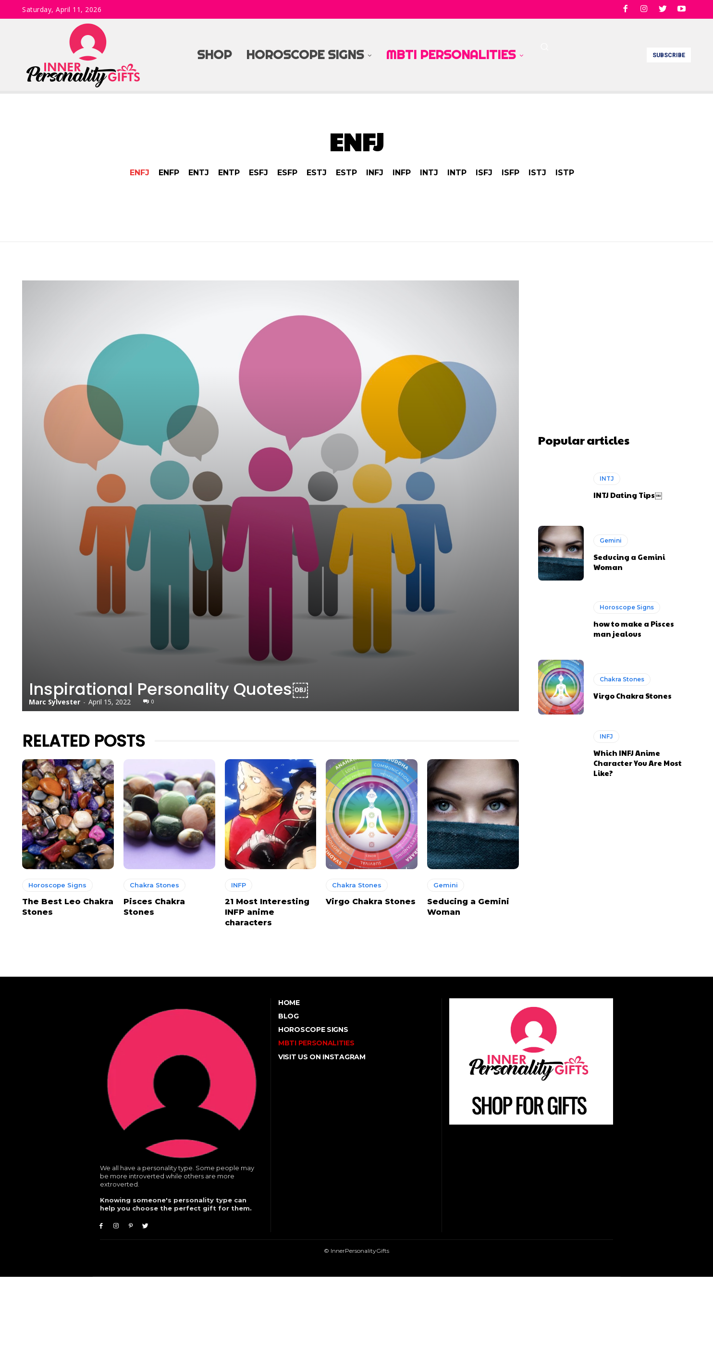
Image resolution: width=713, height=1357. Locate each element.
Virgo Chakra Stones (371, 901)
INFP (402, 172)
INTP (457, 172)
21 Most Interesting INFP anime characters (267, 912)
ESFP (287, 172)
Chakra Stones (154, 885)
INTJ (429, 172)
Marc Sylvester (54, 701)
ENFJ (139, 172)
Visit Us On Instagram (322, 1057)
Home (289, 1002)
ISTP (564, 172)
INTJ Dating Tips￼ (627, 495)
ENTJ (198, 172)
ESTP (346, 172)
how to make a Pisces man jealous (633, 628)
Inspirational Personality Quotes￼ (168, 689)
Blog (288, 1016)
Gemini (445, 885)
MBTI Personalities (316, 1043)
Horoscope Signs (57, 885)
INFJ (374, 172)
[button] (544, 46)
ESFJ (258, 172)
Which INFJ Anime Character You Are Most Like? (637, 763)
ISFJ (484, 172)
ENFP (169, 172)
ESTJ (317, 172)
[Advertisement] (614, 340)
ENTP (229, 172)
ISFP (510, 172)
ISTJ (537, 172)
